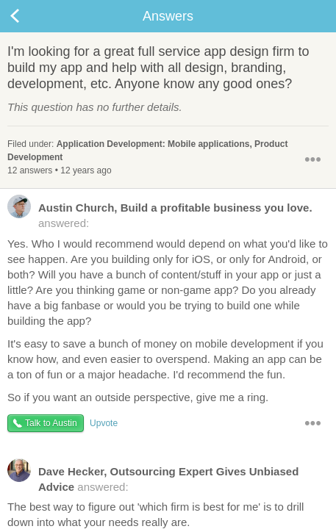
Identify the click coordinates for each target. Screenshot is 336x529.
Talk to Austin (51, 423)
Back (29, 16)
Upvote (104, 423)
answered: (159, 214)
